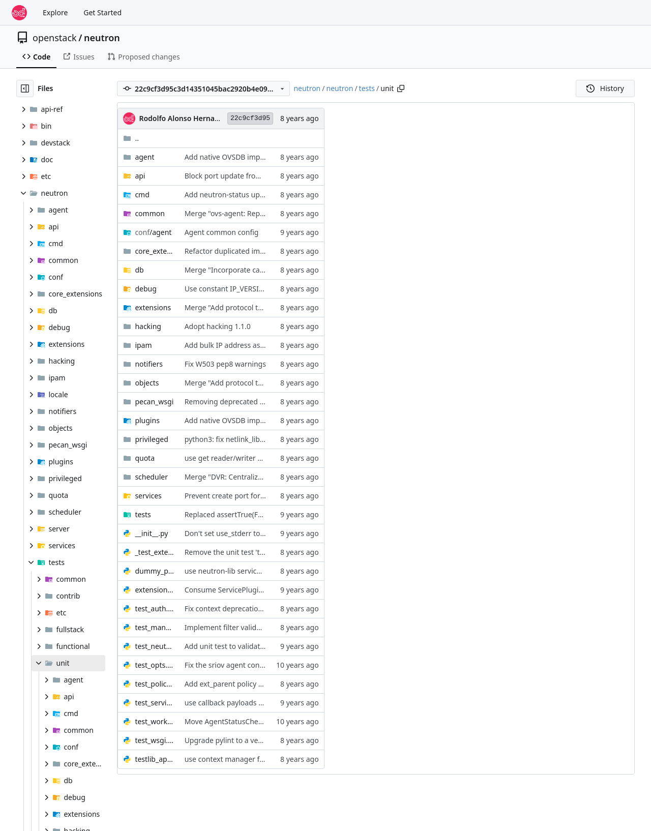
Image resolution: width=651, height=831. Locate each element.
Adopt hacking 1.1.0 (218, 326)
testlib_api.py (154, 759)
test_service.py (154, 702)
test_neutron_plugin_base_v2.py (154, 646)
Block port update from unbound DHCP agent (261, 176)
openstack (55, 38)
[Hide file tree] (25, 88)
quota (145, 458)
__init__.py (151, 533)
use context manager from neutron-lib (249, 759)
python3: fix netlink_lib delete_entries (247, 439)
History (605, 88)
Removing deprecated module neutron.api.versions (270, 401)
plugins (147, 420)
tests (367, 88)
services (148, 495)
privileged (151, 439)
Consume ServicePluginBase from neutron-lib (260, 590)
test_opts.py (154, 665)
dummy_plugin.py (154, 571)
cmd (142, 194)
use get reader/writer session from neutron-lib (262, 458)
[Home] (19, 13)
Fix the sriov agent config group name (248, 665)
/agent (153, 232)
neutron (102, 38)
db (139, 270)
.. (131, 138)
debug (145, 288)
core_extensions (154, 251)
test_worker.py (154, 721)
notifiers (149, 364)
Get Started (102, 12)
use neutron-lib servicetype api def (242, 571)
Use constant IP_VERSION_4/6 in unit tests (255, 288)
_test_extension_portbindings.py (154, 552)
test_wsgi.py (154, 740)
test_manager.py (154, 627)
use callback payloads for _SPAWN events (253, 702)
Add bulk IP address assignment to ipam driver (263, 345)
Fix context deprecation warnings (240, 608)
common (150, 213)
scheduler (151, 477)
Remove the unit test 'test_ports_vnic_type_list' (262, 552)
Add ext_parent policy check (231, 684)
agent (144, 157)
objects (147, 383)
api (140, 176)
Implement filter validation (229, 627)
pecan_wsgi (154, 401)
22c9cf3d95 (250, 118)
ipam (143, 345)
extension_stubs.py (154, 590)
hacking (148, 326)
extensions (153, 307)
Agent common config (222, 232)
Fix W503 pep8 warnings (225, 364)
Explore (55, 12)
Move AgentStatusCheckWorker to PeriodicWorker (268, 721)
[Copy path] (400, 88)
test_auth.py (154, 608)
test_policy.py (154, 684)
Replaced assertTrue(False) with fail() (245, 514)
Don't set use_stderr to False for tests (247, 533)
